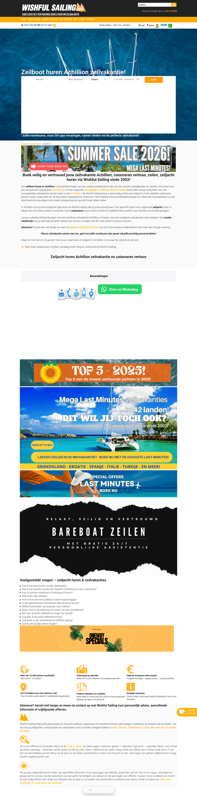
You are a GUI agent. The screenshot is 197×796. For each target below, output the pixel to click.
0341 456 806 (30, 25)
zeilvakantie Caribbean (96, 141)
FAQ (100, 781)
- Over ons (116, 25)
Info (75, 19)
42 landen (76, 145)
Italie (115, 679)
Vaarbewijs (64, 781)
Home (23, 19)
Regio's (53, 19)
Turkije (146, 679)
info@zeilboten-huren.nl (30, 770)
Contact (90, 19)
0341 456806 (170, 11)
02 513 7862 (46, 25)
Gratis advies (105, 25)
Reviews (63, 777)
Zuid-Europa (59, 141)
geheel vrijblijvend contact (84, 178)
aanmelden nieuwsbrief (152, 766)
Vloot (82, 19)
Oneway (101, 774)
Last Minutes (65, 19)
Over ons (63, 770)
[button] (21, 236)
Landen (45, 19)
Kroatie (123, 679)
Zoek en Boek (33, 19)
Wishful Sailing (118, 141)
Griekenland (35, 95)
